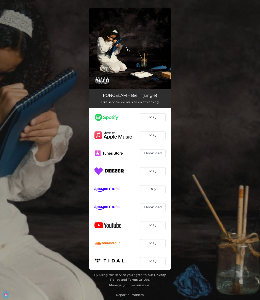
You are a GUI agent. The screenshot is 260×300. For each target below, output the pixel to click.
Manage (115, 285)
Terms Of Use (138, 280)
